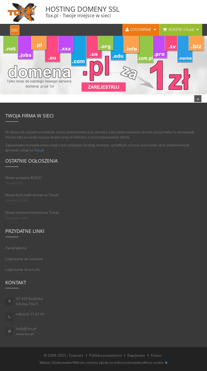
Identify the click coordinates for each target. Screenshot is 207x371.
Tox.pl (39, 150)
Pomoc (156, 355)
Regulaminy (136, 355)
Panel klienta (16, 248)
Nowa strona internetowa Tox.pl (32, 212)
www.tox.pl (25, 334)
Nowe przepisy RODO (23, 177)
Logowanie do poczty (22, 269)
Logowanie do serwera (24, 258)
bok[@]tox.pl (26, 328)
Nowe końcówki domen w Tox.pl (31, 195)
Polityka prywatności (105, 355)
